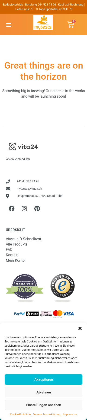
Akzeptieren (43, 380)
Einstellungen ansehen (43, 405)
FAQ (9, 249)
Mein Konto (15, 260)
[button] (80, 328)
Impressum (70, 414)
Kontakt (12, 255)
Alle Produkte (16, 244)
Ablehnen (43, 392)
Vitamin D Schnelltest (23, 239)
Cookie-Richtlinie (20, 414)
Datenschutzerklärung (47, 414)
